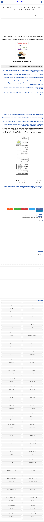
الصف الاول (32, 374)
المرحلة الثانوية (32, 412)
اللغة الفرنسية (11, 404)
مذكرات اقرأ (32, 469)
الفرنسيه (11, 390)
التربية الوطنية (32, 355)
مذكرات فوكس (32, 482)
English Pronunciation (11, 328)
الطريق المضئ (21, 1)
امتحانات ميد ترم (11, 417)
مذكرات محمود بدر (32, 485)
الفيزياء (11, 393)
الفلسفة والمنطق (32, 393)
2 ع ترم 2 (32, 315)
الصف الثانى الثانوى (33, 385)
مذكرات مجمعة (11, 482)
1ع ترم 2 (11, 304)
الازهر (11, 347)
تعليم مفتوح (11, 431)
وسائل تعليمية (11, 512)
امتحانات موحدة (32, 417)
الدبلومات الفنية (32, 369)
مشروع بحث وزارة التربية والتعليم (11, 493)
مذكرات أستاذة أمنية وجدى (11, 466)
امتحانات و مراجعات (32, 423)
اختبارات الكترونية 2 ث (32, 342)
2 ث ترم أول (11, 309)
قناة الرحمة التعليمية (32, 455)
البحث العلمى (32, 350)
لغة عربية (11, 463)
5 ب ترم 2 (11, 323)
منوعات (11, 504)
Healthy (11, 331)
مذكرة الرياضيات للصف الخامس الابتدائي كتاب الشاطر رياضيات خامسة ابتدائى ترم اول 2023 (23, 114)
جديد (11, 439)
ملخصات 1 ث (33, 498)
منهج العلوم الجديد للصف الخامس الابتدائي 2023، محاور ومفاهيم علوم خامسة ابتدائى (24, 80)
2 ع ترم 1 (11, 312)
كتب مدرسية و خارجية (32, 458)
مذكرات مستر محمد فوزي (11, 490)
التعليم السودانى (32, 358)
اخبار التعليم (32, 339)
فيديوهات (11, 450)
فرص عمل (11, 447)
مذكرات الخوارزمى (32, 471)
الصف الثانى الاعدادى (11, 382)
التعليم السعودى (11, 355)
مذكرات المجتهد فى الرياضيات (11, 474)
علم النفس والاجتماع (32, 447)
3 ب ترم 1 (11, 315)
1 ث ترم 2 (11, 301)
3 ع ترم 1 (32, 320)
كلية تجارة (11, 458)
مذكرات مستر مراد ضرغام (33, 493)
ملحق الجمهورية (11, 496)
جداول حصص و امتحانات (32, 436)
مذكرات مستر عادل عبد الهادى (32, 490)
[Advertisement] (22, 27)
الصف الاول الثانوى (32, 377)
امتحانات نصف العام (11, 420)
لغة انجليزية (33, 463)
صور (32, 444)
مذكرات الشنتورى (11, 471)
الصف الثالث (11, 377)
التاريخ (11, 350)
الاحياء (33, 347)
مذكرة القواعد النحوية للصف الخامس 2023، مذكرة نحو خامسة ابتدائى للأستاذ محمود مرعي (23, 77)
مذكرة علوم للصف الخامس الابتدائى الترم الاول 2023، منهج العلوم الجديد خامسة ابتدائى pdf (23, 121)
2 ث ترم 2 (32, 309)
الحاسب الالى (33, 366)
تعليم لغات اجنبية (11, 428)
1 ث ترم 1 (32, 301)
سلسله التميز (32, 442)
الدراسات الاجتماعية (11, 369)
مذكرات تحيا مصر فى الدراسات (32, 477)
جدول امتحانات (11, 436)
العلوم (33, 390)
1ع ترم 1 (32, 304)
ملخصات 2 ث (11, 498)
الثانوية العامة (11, 358)
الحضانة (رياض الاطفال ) (11, 366)
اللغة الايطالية (11, 401)
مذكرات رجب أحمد (11, 477)
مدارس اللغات (32, 466)
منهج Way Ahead (32, 504)
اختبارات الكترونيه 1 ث (11, 342)
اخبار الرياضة (11, 339)
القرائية (32, 396)
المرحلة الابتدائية (32, 409)
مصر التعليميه (32, 496)
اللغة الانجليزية (32, 401)
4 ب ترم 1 (11, 320)
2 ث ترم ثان (32, 312)
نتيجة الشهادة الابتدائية (11, 509)
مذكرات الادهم (11, 469)
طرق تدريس (11, 444)
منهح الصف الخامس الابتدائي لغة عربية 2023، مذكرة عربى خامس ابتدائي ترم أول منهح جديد (23, 74)
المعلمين (11, 412)
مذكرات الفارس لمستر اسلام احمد (32, 474)
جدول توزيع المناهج (33, 439)
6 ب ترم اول (32, 328)
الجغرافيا (32, 363)
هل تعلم (32, 512)
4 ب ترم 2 (32, 323)
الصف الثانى (32, 382)
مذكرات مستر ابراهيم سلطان (11, 485)
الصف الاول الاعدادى (11, 374)
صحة (11, 442)
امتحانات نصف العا (33, 420)
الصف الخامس (11, 385)
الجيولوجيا (11, 363)
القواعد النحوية (11, 396)
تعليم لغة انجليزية (33, 431)
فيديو (32, 450)
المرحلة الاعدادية (11, 409)
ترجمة (32, 428)
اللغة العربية (33, 404)
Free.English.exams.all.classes (32, 331)
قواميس (11, 455)
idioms (32, 336)
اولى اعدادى (11, 423)
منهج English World (11, 501)
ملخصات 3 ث (32, 501)
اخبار (11, 336)
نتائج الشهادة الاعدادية (32, 509)
